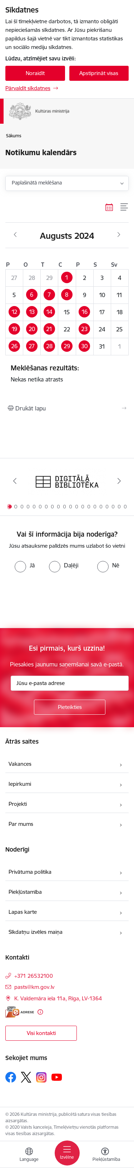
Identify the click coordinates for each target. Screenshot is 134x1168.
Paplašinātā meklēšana (37, 182)
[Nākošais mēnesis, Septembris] (119, 235)
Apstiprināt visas (98, 73)
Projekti (18, 803)
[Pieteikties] (69, 707)
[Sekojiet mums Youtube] (56, 1077)
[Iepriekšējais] (15, 481)
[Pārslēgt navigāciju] (67, 1152)
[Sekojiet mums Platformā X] (26, 1077)
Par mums (21, 823)
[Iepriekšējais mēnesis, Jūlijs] (15, 235)
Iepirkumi (20, 783)
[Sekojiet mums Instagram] (41, 1077)
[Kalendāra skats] (109, 207)
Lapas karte (23, 911)
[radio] (25, 565)
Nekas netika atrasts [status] (67, 373)
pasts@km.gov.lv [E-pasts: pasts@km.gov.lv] (34, 987)
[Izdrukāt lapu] (67, 408)
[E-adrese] (19, 1012)
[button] (67, 278)
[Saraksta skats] (124, 207)
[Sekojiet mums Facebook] (10, 1077)
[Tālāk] (119, 481)
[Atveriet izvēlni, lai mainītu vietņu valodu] (28, 1155)
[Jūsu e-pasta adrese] (70, 683)
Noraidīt (35, 73)
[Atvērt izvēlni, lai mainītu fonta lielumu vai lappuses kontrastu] (105, 1155)
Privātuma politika (30, 871)
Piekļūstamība (25, 891)
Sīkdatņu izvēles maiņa (36, 931)
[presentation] (59, 599)
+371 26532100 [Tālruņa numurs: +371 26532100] (33, 975)
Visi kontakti (41, 1033)
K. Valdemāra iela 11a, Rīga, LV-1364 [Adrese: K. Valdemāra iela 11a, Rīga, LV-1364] (58, 998)
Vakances (20, 763)
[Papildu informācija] (40, 1012)
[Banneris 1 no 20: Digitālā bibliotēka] (67, 481)
